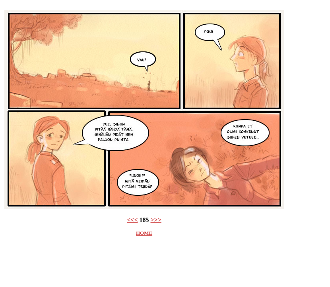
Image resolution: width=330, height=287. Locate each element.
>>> (156, 219)
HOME (144, 233)
